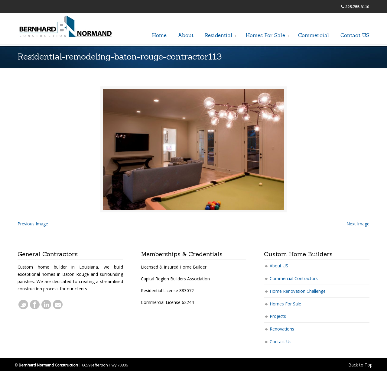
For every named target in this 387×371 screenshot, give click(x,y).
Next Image (357, 224)
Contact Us (280, 341)
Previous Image (33, 224)
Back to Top (360, 365)
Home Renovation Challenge (298, 291)
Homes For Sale (285, 304)
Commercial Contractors (294, 278)
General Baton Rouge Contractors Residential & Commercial (66, 27)
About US (279, 266)
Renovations (282, 329)
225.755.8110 (357, 7)
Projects (278, 316)
